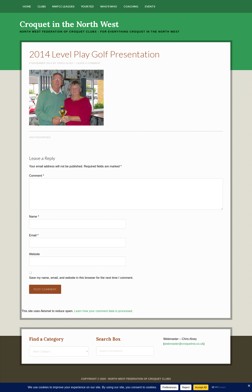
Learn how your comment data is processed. (103, 311)
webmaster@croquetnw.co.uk (183, 343)
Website (34, 254)
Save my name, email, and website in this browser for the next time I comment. (81, 277)
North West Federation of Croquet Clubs (139, 378)
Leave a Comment (88, 63)
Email (34, 235)
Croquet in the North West (69, 24)
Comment (36, 175)
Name (34, 216)
